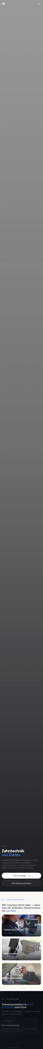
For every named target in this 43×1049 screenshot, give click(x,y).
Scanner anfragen (21, 876)
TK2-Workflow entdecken (21, 883)
